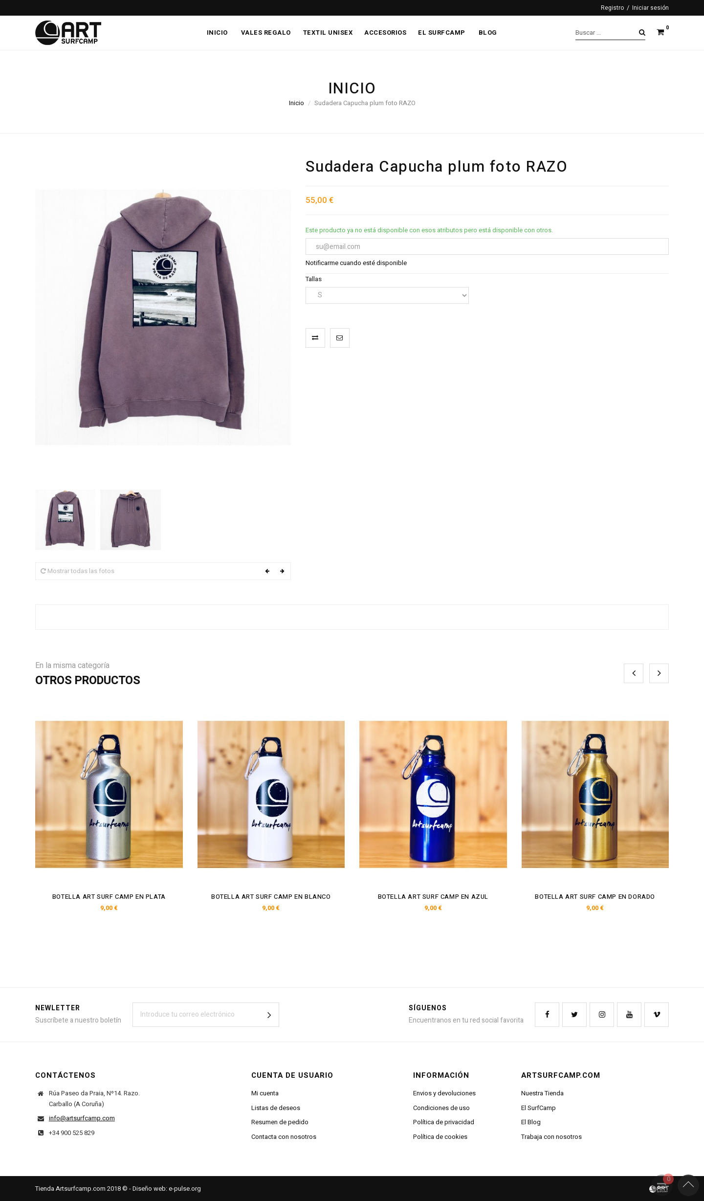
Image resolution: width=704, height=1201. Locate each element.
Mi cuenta (265, 1093)
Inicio (296, 103)
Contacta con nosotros (283, 1136)
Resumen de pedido (279, 1122)
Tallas (314, 279)
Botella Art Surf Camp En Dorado (595, 896)
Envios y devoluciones (444, 1093)
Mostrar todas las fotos (77, 571)
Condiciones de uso (441, 1107)
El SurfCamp (538, 1107)
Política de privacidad (443, 1122)
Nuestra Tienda (542, 1093)
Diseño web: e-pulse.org (166, 1188)
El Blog (531, 1122)
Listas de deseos (275, 1107)
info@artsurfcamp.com (82, 1118)
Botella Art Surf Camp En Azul (433, 896)
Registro (612, 7)
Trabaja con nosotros (551, 1136)
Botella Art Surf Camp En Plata (109, 896)
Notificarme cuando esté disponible (356, 262)
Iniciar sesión (650, 7)
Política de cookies (440, 1136)
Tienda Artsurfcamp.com (70, 1188)
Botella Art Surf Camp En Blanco (271, 896)
